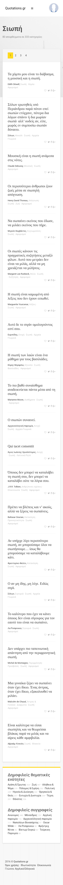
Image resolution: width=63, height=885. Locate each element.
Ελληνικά (29, 868)
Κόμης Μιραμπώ (16, 365)
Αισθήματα (29, 399)
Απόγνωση (34, 200)
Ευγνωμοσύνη (34, 231)
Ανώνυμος (13, 815)
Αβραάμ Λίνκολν (16, 743)
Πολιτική (50, 788)
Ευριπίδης (13, 334)
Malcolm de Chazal (17, 701)
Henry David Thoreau (18, 200)
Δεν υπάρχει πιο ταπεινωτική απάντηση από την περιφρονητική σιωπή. (31, 653)
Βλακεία (36, 743)
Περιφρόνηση (35, 663)
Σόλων (11, 135)
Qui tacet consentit (21, 446)
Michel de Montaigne (18, 663)
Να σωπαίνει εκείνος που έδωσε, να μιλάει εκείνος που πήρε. (30, 223)
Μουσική (28, 166)
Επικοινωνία (14, 490)
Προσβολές (13, 666)
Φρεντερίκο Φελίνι (17, 563)
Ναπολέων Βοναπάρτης (25, 822)
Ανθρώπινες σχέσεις (32, 486)
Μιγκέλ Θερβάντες (17, 231)
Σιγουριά (19, 593)
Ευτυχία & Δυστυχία (30, 795)
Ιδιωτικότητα (28, 865)
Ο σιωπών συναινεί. (22, 420)
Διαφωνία (22, 705)
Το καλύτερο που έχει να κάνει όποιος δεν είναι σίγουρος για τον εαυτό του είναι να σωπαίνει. (31, 618)
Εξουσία (28, 365)
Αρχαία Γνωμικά (23, 429)
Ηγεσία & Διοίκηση (23, 792)
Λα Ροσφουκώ (15, 628)
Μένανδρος (31, 815)
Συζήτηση (13, 277)
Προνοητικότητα (16, 520)
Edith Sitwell (13, 84)
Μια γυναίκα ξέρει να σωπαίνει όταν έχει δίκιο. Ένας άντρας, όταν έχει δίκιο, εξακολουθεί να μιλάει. (30, 689)
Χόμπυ (31, 84)
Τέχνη (50, 795)
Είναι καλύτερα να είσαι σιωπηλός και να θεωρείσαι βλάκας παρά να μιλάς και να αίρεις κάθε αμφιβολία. (28, 731)
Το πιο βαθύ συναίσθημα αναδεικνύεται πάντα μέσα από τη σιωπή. (31, 389)
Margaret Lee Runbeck (18, 274)
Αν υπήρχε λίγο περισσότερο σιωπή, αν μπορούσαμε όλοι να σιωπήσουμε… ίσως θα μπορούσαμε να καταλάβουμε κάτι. (29, 549)
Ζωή (18, 203)
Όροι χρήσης (12, 865)
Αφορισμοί (13, 87)
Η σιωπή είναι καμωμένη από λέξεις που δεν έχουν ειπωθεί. (28, 296)
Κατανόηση (30, 517)
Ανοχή (37, 426)
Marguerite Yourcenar (18, 304)
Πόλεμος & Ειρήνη (29, 788)
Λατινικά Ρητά (24, 455)
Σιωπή (23, 84)
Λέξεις (32, 304)
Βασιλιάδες (13, 368)
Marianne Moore (15, 399)
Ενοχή (21, 334)
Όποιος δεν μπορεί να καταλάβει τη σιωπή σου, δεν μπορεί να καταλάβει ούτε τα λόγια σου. (30, 476)
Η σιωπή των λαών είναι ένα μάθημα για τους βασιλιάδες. (28, 357)
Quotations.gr (15, 8)
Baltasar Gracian (16, 517)
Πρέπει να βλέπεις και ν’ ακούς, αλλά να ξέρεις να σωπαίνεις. (30, 509)
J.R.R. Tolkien (14, 486)
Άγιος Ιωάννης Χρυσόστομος (22, 452)
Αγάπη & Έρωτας (17, 784)
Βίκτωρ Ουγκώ (27, 829)
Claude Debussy (15, 166)
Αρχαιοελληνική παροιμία (20, 426)
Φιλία (32, 274)
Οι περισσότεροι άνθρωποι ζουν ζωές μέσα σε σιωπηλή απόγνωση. (30, 190)
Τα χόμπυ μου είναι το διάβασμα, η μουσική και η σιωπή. (31, 76)
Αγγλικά (19, 868)
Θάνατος (17, 799)
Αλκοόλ (18, 135)
